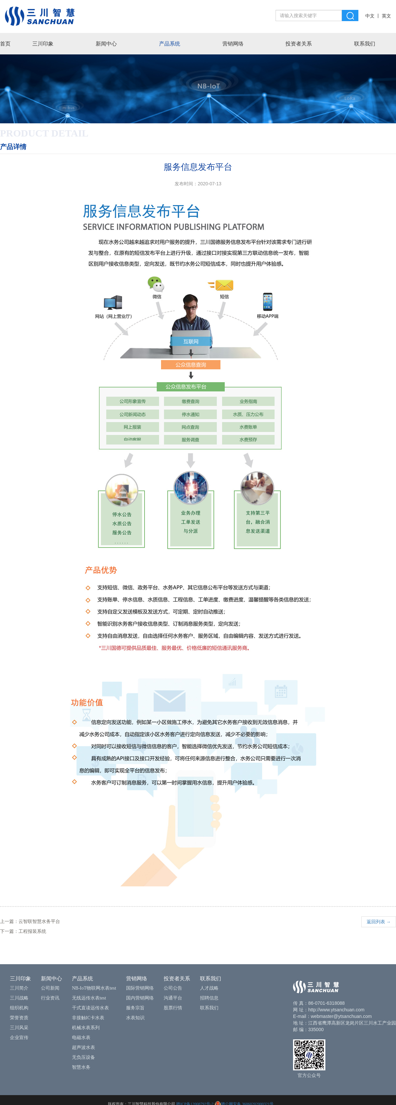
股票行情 (173, 1007)
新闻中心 (106, 43)
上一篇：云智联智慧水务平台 (30, 921)
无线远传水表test (89, 998)
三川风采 (19, 1027)
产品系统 (169, 43)
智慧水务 (81, 1067)
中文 (370, 16)
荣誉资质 (19, 1017)
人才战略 (209, 988)
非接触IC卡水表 (88, 1017)
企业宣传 (19, 1037)
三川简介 (19, 988)
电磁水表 (81, 1037)
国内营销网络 (140, 998)
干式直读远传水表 (90, 1007)
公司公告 (173, 988)
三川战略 (19, 998)
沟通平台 (173, 998)
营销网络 (233, 43)
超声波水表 (83, 1047)
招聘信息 (209, 998)
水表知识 (135, 1017)
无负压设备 (83, 1057)
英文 (386, 16)
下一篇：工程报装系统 (23, 931)
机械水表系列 (86, 1027)
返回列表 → (379, 921)
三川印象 (42, 43)
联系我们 (364, 43)
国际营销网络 (140, 988)
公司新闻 (50, 988)
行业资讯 (50, 998)
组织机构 (19, 1007)
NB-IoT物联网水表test (94, 988)
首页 (5, 43)
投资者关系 (298, 43)
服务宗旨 (135, 1007)
